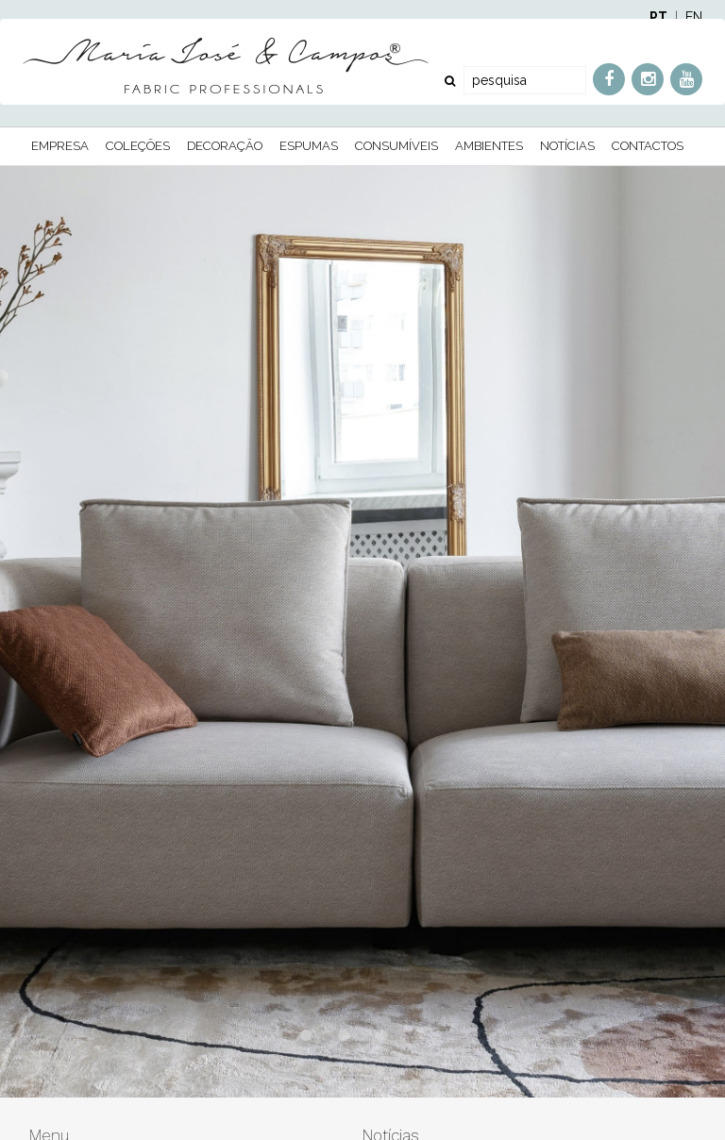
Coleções (138, 146)
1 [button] (306, 1046)
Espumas (308, 146)
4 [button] (419, 1046)
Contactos (647, 146)
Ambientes (489, 146)
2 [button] (343, 1046)
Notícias (567, 146)
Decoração (224, 146)
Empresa (60, 146)
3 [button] (381, 1046)
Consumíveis (396, 146)
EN (693, 17)
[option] (362, 632)
